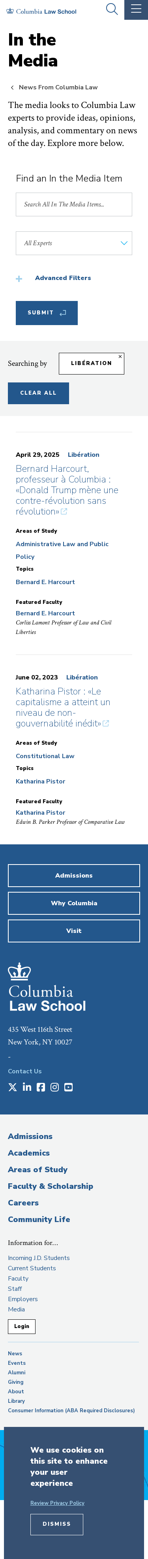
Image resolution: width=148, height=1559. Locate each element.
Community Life (39, 1219)
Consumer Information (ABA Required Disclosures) (71, 1410)
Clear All (38, 393)
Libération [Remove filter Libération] (91, 363)
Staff (15, 1289)
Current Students (32, 1268)
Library (16, 1401)
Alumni (16, 1372)
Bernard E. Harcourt (45, 582)
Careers (23, 1203)
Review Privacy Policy (57, 1503)
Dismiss (57, 1524)
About (16, 1391)
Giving (16, 1382)
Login (21, 1326)
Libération (83, 454)
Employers (23, 1299)
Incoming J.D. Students (39, 1258)
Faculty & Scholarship (50, 1186)
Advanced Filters (63, 278)
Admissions (30, 1136)
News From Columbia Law (58, 87)
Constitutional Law (45, 756)
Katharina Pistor (40, 781)
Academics (29, 1153)
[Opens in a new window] (12, 1088)
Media (16, 1309)
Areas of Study (37, 1169)
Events (17, 1363)
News (15, 1353)
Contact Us (25, 1071)
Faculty (18, 1278)
